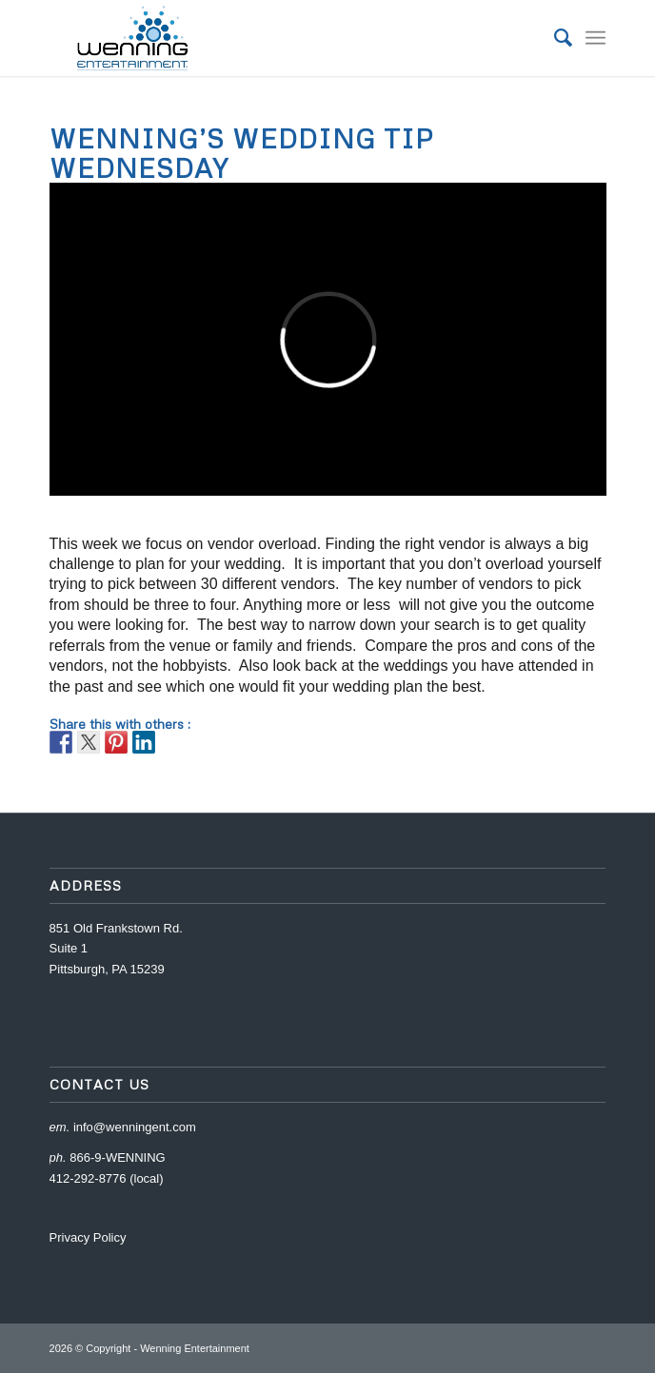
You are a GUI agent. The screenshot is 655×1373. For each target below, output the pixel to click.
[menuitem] (553, 38)
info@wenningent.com (134, 1127)
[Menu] (595, 38)
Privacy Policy (88, 1237)
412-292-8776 (88, 1178)
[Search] (553, 38)
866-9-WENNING (117, 1157)
